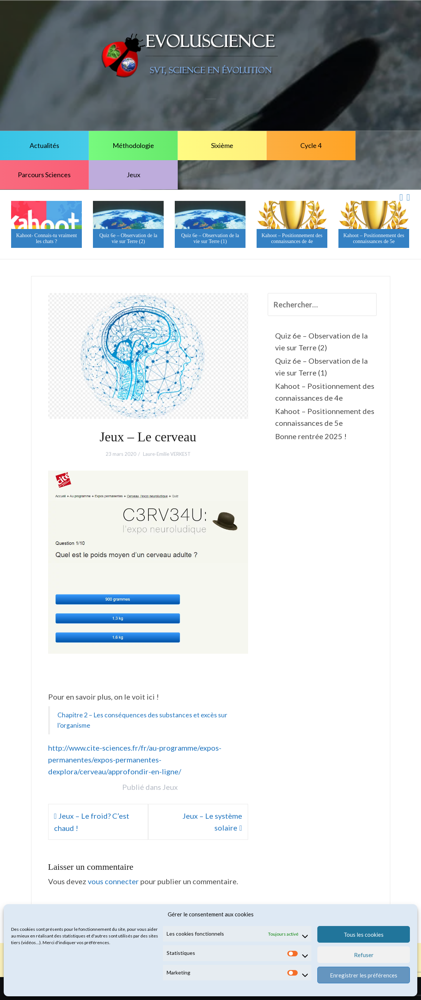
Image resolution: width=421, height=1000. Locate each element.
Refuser (364, 955)
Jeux (133, 175)
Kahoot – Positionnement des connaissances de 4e (292, 238)
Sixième (222, 145)
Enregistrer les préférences (363, 975)
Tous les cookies (364, 934)
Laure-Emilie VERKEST (167, 454)
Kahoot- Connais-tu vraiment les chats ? (46, 238)
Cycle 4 (310, 145)
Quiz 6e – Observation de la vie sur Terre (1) (210, 238)
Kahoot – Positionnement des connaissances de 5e (373, 238)
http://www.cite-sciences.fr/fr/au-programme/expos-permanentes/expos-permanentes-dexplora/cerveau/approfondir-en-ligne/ (134, 759)
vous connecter (113, 881)
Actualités (44, 145)
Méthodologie (133, 145)
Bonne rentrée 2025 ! (311, 436)
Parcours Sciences (44, 175)
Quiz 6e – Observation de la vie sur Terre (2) (128, 238)
